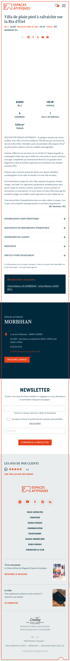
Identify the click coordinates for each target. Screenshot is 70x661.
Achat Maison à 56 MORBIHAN (22, 286)
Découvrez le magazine (16, 574)
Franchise (35, 518)
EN (37, 637)
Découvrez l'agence (17, 360)
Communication (34, 528)
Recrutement (35, 534)
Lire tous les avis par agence (18, 474)
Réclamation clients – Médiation (22, 646)
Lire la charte (35, 423)
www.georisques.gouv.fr (28, 267)
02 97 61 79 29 (16, 347)
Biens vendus (35, 545)
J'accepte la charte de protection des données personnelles (37, 419)
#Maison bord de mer (27, 27)
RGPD (43, 646)
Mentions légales (55, 646)
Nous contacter (35, 512)
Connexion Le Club (35, 550)
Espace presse (35, 523)
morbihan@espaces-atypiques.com (25, 351)
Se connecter (11, 603)
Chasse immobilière (35, 539)
